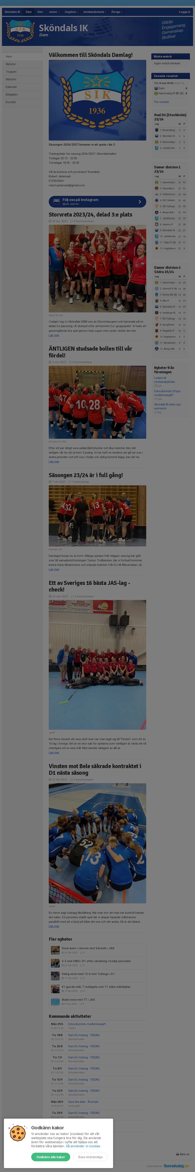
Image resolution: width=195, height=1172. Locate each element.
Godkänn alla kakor (50, 1157)
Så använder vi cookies (83, 1146)
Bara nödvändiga (90, 1157)
